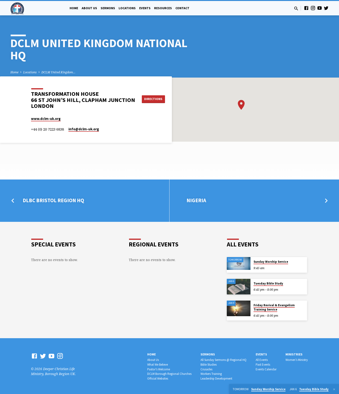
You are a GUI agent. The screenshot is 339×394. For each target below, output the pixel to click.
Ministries (294, 354)
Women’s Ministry (296, 360)
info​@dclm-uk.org (83, 129)
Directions (154, 99)
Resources (163, 8)
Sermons (108, 8)
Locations (127, 8)
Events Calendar (266, 369)
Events (145, 8)
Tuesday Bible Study (268, 283)
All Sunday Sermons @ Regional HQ (223, 360)
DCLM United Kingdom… (58, 72)
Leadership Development (216, 378)
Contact (182, 8)
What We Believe (157, 365)
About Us (89, 8)
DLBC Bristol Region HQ (53, 200)
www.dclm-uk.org (46, 118)
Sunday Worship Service (271, 262)
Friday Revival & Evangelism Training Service (274, 307)
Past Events (263, 365)
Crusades (206, 369)
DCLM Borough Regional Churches (169, 374)
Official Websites (157, 378)
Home (74, 8)
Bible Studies (209, 365)
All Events (262, 360)
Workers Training (211, 374)
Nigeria (196, 200)
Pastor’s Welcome (158, 369)
